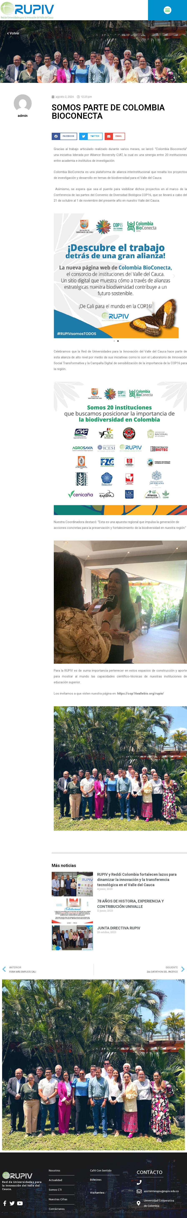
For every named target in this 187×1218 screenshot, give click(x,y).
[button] (168, 10)
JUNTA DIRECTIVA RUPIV (118, 928)
